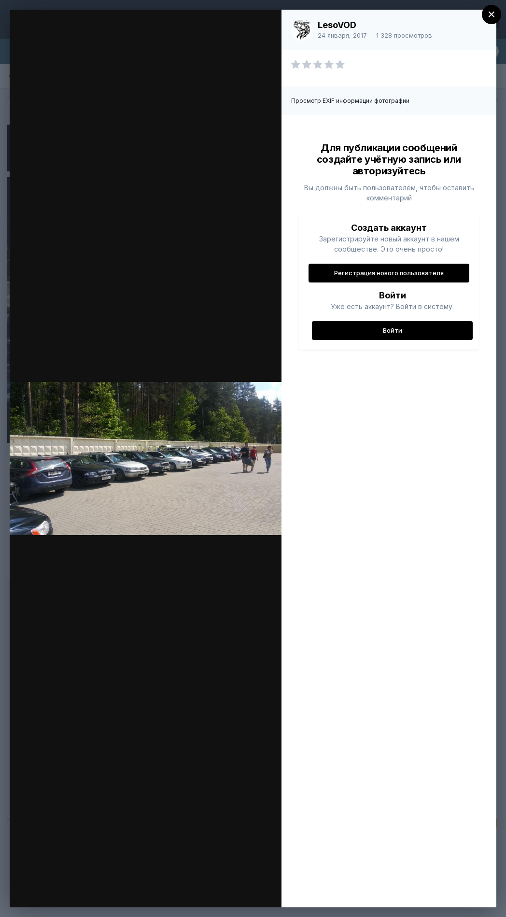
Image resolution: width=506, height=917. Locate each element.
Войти (392, 330)
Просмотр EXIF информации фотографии (350, 100)
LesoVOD (337, 25)
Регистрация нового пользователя (389, 273)
